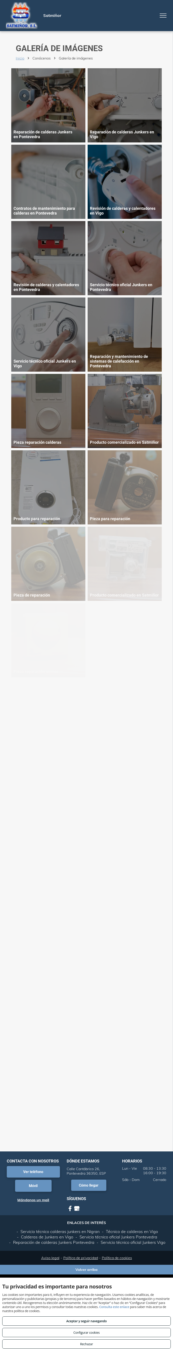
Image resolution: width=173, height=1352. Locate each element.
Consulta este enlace (114, 1307)
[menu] (163, 15)
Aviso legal (50, 1258)
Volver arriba (86, 1269)
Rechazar (86, 1344)
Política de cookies (117, 1258)
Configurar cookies (86, 1332)
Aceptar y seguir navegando (86, 1321)
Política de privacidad (80, 1258)
